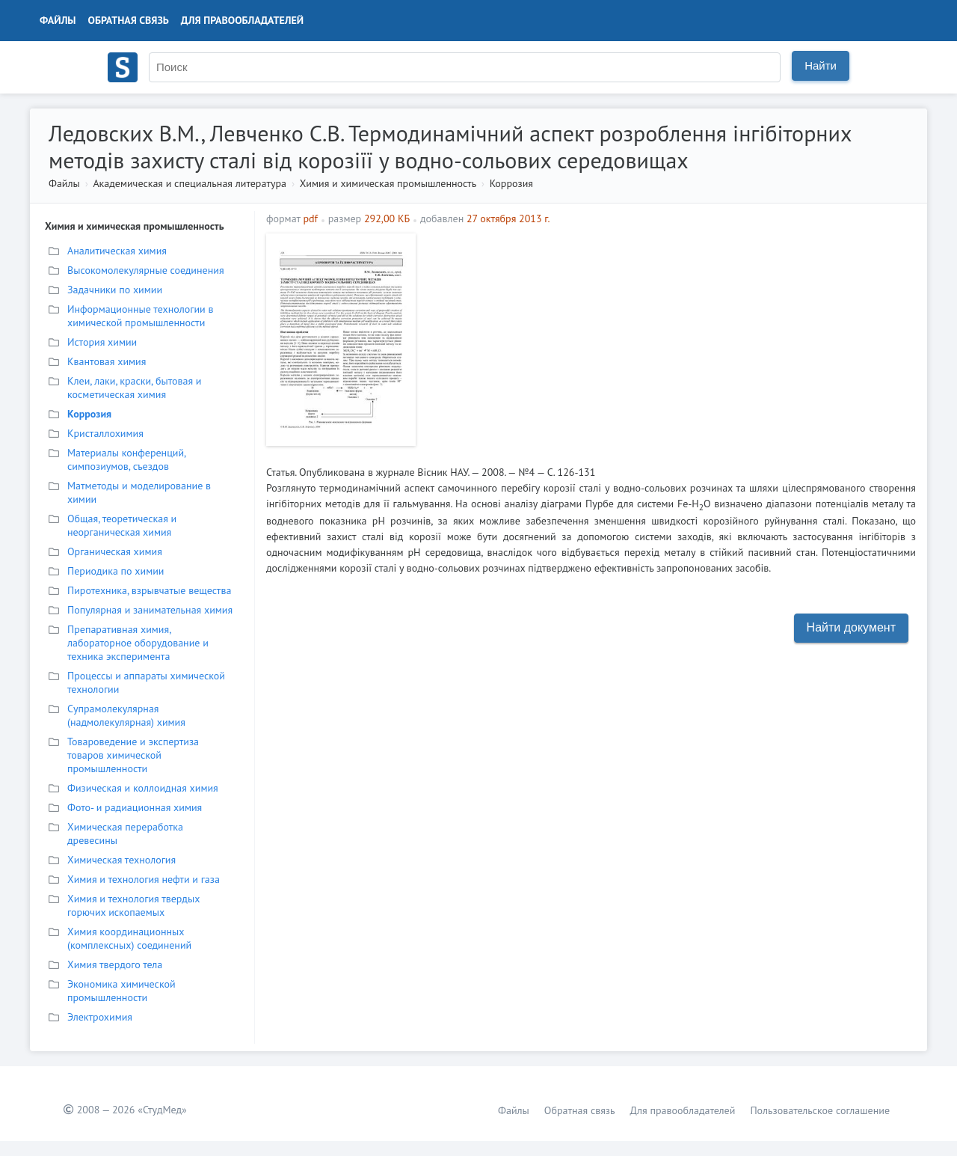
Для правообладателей (242, 20)
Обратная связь (128, 20)
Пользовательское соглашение (820, 1110)
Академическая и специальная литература (189, 183)
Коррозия (511, 183)
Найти (820, 65)
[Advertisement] (669, 338)
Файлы (58, 20)
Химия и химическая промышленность (388, 183)
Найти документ (851, 627)
